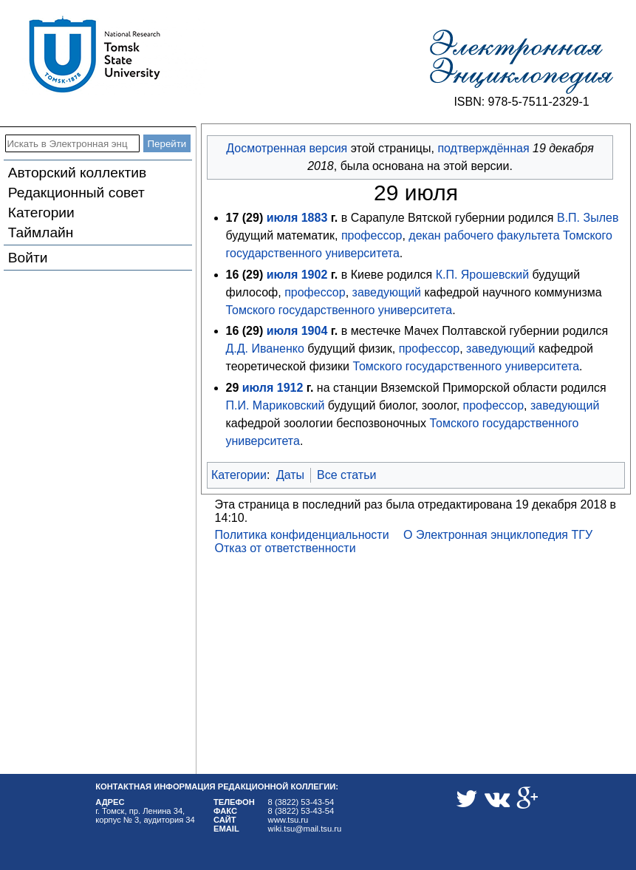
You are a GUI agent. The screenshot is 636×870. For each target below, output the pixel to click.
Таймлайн (41, 232)
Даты (290, 475)
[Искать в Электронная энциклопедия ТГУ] (72, 143)
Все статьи (346, 475)
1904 (314, 330)
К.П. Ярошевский (482, 274)
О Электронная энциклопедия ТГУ (497, 535)
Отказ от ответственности (285, 548)
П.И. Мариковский (275, 405)
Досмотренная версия (286, 148)
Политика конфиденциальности (302, 535)
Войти (28, 257)
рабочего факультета (501, 235)
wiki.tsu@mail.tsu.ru (305, 828)
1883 (314, 217)
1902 (314, 274)
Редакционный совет (76, 192)
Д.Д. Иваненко (265, 348)
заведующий (386, 292)
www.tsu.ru (288, 819)
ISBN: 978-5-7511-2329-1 (521, 101)
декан (424, 235)
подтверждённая (483, 148)
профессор (372, 235)
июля (282, 217)
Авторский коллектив (77, 172)
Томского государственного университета (339, 310)
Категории (41, 212)
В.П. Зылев (587, 217)
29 (252, 217)
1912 (290, 387)
